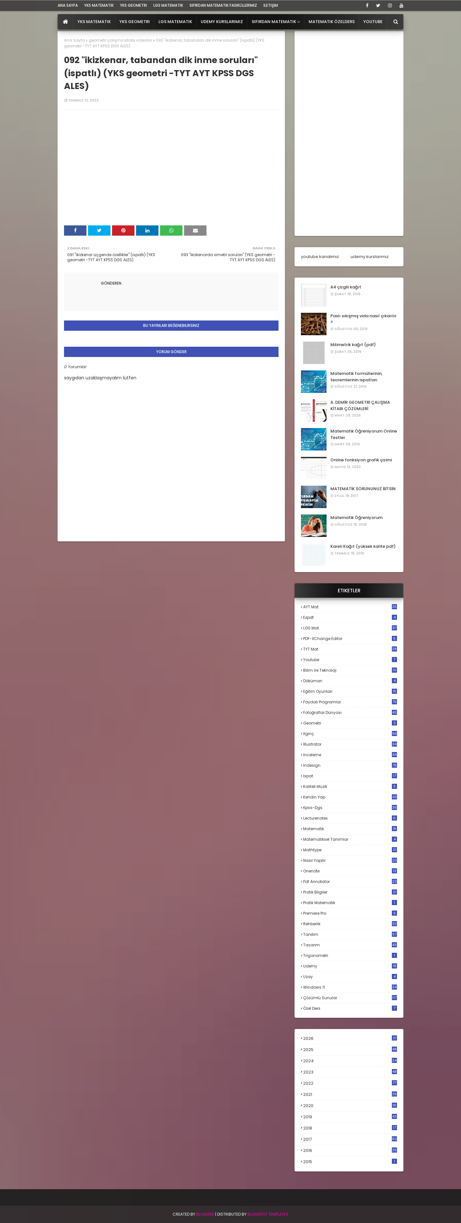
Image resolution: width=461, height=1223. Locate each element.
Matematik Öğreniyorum (356, 517)
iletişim (270, 5)
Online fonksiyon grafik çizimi (361, 460)
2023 (350, 1072)
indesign (350, 765)
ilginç (350, 733)
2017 (350, 1139)
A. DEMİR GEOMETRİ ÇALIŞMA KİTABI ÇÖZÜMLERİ (360, 405)
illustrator (350, 744)
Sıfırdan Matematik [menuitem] (274, 22)
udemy (350, 966)
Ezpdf (350, 617)
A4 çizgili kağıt (345, 287)
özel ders (350, 1008)
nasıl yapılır (350, 860)
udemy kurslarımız (370, 257)
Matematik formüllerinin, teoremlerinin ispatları (356, 376)
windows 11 (350, 987)
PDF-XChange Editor (350, 638)
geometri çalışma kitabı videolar (120, 40)
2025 (350, 1050)
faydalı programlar (350, 702)
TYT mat (350, 649)
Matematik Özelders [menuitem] (332, 22)
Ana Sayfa (74, 40)
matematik (350, 829)
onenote (350, 871)
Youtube (350, 659)
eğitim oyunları (350, 691)
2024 (350, 1061)
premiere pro (350, 913)
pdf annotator (350, 881)
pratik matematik (350, 902)
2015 (350, 1162)
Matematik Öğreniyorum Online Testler (363, 434)
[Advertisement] (349, 133)
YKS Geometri (133, 5)
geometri (350, 723)
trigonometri (350, 955)
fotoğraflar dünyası (350, 712)
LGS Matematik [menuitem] (175, 22)
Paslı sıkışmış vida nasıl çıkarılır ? (363, 319)
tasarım (350, 945)
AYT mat (350, 607)
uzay (350, 976)
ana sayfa (68, 5)
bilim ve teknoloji (350, 670)
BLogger (205, 1214)
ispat (350, 776)
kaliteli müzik (350, 786)
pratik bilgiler (350, 892)
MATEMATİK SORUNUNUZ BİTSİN (363, 489)
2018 (350, 1128)
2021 (350, 1094)
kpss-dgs (350, 807)
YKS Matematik (99, 5)
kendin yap (350, 797)
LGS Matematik (168, 5)
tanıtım (350, 934)
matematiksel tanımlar (350, 839)
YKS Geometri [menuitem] (134, 22)
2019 (350, 1117)
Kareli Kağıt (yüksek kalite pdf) (363, 546)
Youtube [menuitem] (373, 22)
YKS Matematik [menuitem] (94, 22)
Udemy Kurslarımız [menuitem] (222, 22)
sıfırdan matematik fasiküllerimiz (223, 5)
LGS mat (350, 628)
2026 (350, 1038)
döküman (350, 681)
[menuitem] (65, 21)
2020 (350, 1106)
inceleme (350, 754)
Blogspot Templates (267, 1214)
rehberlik (350, 924)
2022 (350, 1083)
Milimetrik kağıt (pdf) (353, 345)
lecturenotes (350, 818)
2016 (350, 1150)
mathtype (350, 850)
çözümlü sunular (350, 997)
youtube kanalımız (320, 257)
